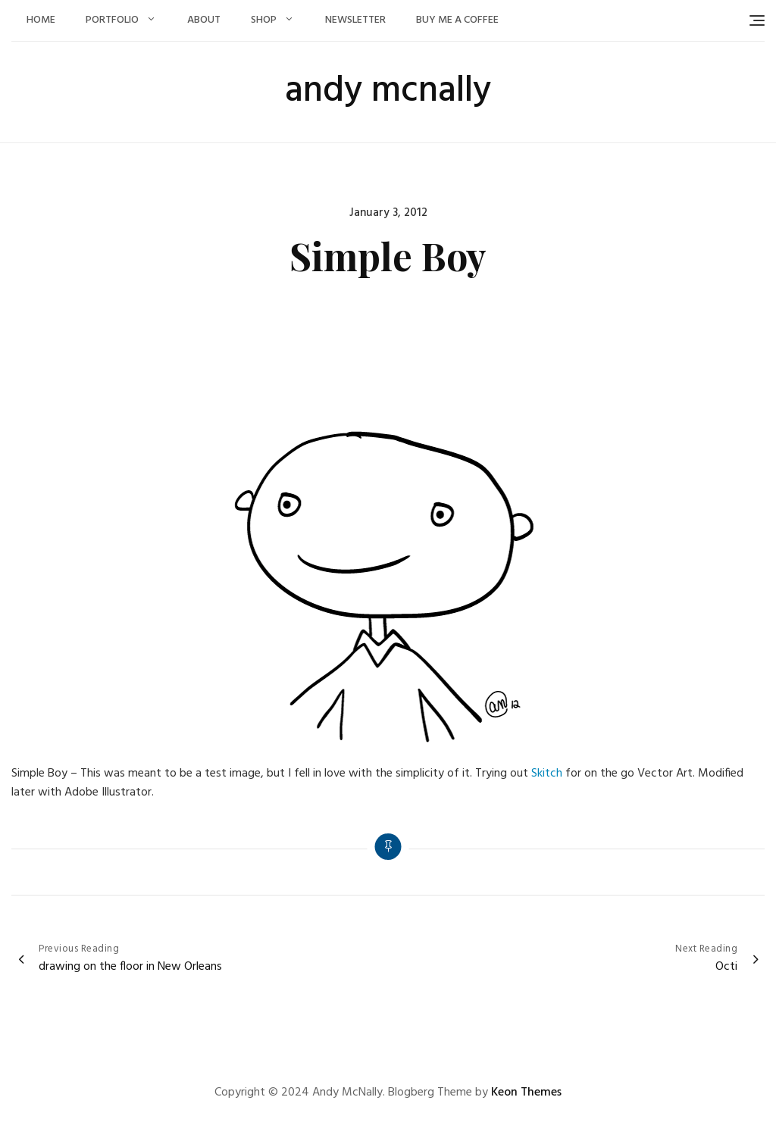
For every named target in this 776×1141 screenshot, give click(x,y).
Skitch (546, 773)
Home (41, 20)
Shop (264, 20)
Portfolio (112, 20)
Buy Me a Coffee (457, 20)
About (204, 20)
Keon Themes (526, 1092)
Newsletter (355, 20)
